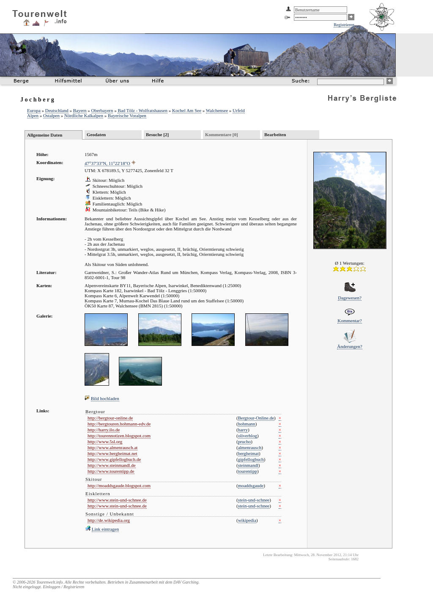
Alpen (32, 115)
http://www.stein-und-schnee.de (117, 499)
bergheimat (248, 453)
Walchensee (217, 110)
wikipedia (247, 520)
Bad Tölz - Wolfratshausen (142, 110)
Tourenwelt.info (49, 582)
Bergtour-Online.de (256, 417)
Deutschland (57, 110)
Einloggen (51, 586)
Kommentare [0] (221, 134)
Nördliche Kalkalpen (83, 115)
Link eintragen (105, 529)
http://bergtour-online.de (110, 417)
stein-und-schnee (254, 499)
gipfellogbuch (251, 459)
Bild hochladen (105, 398)
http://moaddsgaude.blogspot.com (119, 485)
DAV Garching (185, 582)
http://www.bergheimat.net (112, 453)
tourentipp (247, 471)
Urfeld (239, 110)
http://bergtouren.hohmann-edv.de (119, 423)
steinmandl (248, 465)
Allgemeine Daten (44, 134)
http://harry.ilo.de (104, 429)
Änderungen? (349, 346)
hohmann (246, 423)
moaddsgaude (250, 485)
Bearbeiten (275, 134)
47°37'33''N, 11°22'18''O (107, 163)
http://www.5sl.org (105, 441)
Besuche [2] (157, 134)
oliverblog (247, 435)
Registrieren (344, 24)
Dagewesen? (350, 297)
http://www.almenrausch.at (112, 447)
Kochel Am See (186, 110)
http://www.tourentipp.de (111, 471)
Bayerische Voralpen (127, 115)
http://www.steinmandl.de (112, 465)
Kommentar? (349, 320)
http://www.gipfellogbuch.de (114, 459)
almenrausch (250, 447)
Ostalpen (51, 115)
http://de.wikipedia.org (109, 520)
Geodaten (96, 134)
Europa (34, 110)
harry (243, 429)
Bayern (80, 110)
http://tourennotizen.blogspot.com (119, 435)
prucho (244, 441)
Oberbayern (102, 110)
